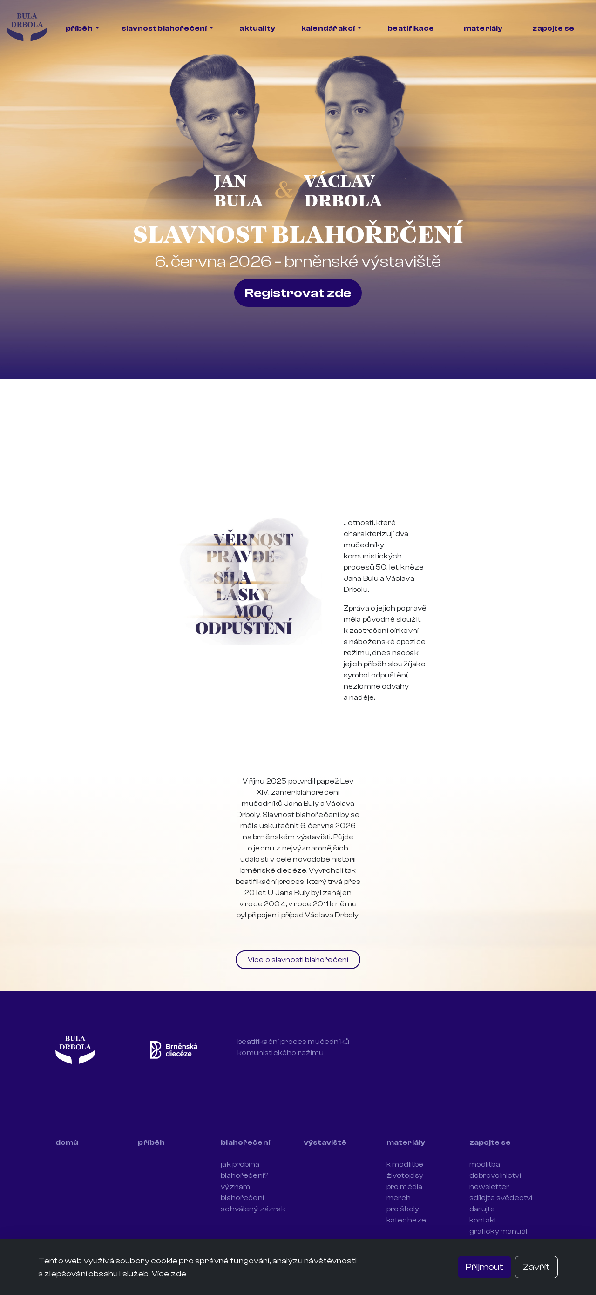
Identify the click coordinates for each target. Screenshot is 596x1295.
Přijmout (484, 1267)
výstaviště (325, 1142)
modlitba (484, 1164)
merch (398, 1198)
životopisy (405, 1175)
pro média (404, 1186)
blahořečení (245, 1142)
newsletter (489, 1186)
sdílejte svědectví (501, 1198)
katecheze (406, 1220)
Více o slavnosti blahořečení (298, 960)
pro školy (402, 1209)
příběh (151, 1142)
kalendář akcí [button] (328, 28)
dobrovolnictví (495, 1175)
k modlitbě (405, 1164)
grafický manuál (498, 1231)
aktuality (257, 28)
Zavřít (536, 1267)
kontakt (483, 1220)
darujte (482, 1209)
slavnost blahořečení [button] (165, 28)
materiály (483, 28)
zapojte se (553, 28)
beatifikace (410, 28)
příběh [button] (80, 28)
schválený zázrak (253, 1209)
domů (67, 1142)
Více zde (169, 1273)
